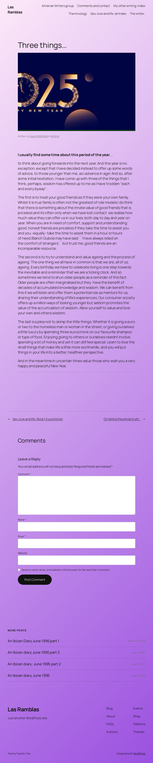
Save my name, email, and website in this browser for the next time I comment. (65, 569)
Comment (24, 474)
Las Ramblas (15, 10)
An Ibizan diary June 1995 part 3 (34, 652)
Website (22, 553)
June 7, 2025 (138, 652)
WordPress (139, 753)
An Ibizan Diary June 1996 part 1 (33, 641)
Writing (55, 136)
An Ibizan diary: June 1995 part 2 (34, 664)
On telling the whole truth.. (122, 419)
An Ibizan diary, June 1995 (29, 676)
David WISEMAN (39, 136)
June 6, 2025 (138, 664)
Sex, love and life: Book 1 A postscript (38, 419)
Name (22, 519)
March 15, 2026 (136, 641)
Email (22, 536)
